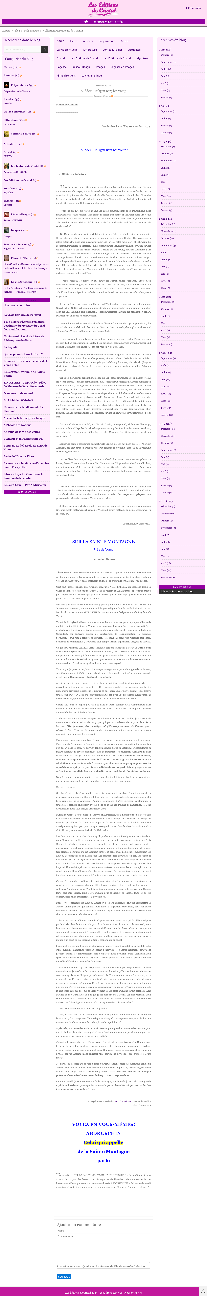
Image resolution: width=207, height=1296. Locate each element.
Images (100, 67)
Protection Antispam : (101, 1266)
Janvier (166, 132)
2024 (164, 105)
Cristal (61, 58)
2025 (165, 49)
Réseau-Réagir (81, 67)
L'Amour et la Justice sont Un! (24, 438)
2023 (165, 141)
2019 (165, 423)
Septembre (168, 62)
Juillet (166, 69)
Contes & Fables (112, 49)
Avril (165, 83)
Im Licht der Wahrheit (18, 400)
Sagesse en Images (122, 67)
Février (166, 97)
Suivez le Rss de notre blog (176, 591)
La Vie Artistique (91, 75)
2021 (165, 296)
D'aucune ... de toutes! (18, 393)
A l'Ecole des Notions (17, 424)
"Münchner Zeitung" (122, 1101)
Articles (125, 41)
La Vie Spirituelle (67, 49)
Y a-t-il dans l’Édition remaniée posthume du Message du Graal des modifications (24, 325)
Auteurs (88, 41)
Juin (165, 76)
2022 (165, 218)
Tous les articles (27, 300)
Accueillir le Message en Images (24, 417)
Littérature (90, 49)
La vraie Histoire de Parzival (22, 314)
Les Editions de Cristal (84, 58)
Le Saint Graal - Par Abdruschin (25, 484)
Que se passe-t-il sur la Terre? (23, 354)
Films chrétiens (66, 75)
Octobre (167, 55)
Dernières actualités (107, 22)
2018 (166, 501)
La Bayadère (12, 347)
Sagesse (62, 67)
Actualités (134, 49)
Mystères (142, 58)
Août (165, 252)
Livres (73, 41)
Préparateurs (107, 41)
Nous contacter (133, 1292)
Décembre (168, 146)
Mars (165, 90)
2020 (165, 352)
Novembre (168, 231)
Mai (165, 182)
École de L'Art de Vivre (19, 456)
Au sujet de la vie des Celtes (22, 431)
